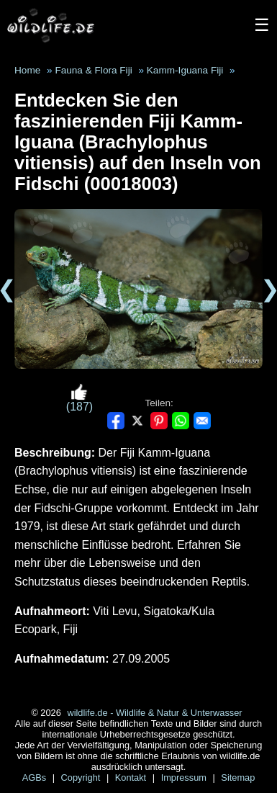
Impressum (185, 777)
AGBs (35, 777)
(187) (79, 398)
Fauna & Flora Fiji (93, 70)
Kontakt (132, 777)
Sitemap (238, 777)
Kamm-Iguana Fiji (185, 70)
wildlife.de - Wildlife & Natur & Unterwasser (154, 712)
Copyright (82, 777)
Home (27, 70)
